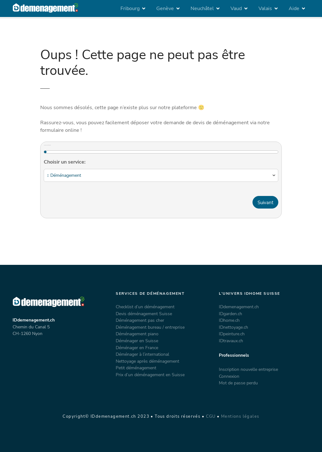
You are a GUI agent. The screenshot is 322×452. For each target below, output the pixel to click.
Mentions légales (240, 416)
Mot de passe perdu (238, 383)
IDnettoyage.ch (233, 327)
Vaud (236, 8)
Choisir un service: (65, 162)
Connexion (229, 376)
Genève (165, 8)
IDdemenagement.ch (239, 307)
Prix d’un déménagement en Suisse (150, 374)
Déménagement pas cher (140, 320)
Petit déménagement (136, 368)
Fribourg (130, 8)
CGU (211, 416)
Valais (265, 8)
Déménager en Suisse (137, 341)
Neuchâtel (202, 8)
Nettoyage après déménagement (147, 361)
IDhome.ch (229, 320)
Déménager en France (137, 347)
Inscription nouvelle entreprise (248, 369)
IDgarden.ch (230, 313)
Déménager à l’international (142, 354)
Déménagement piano (137, 334)
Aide (294, 8)
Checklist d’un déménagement (145, 307)
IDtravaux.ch (231, 341)
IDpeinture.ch (232, 334)
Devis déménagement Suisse (144, 313)
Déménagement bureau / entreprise (150, 327)
